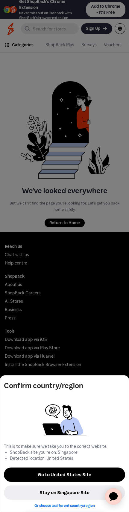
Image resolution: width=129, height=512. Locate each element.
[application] (113, 496)
